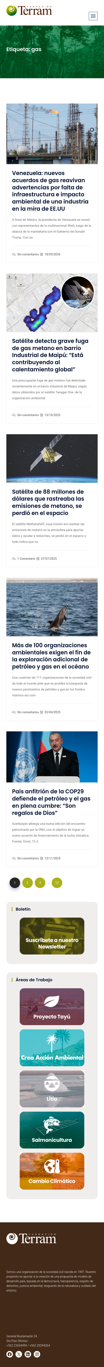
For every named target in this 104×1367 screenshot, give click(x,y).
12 (57, 882)
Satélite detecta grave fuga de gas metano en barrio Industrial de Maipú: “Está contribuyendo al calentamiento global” (50, 355)
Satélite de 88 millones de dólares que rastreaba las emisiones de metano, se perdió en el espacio (48, 502)
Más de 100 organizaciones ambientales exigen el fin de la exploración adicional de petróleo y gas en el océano (51, 656)
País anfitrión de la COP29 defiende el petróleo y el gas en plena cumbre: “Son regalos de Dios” (51, 802)
